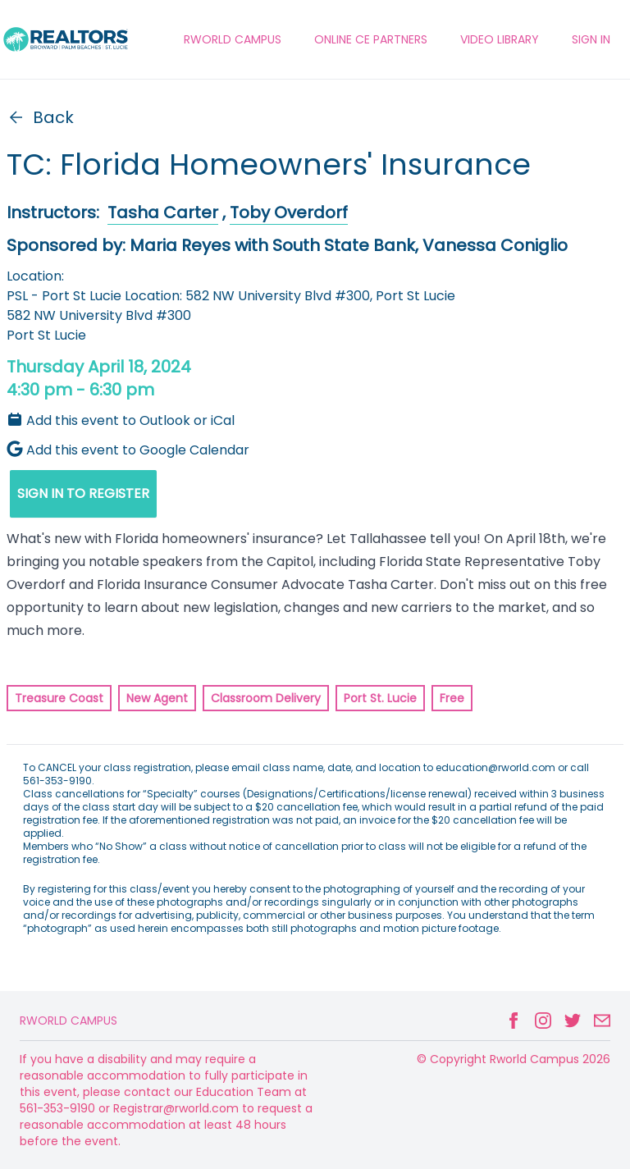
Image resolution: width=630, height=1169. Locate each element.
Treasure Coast (59, 698)
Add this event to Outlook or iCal (121, 420)
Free (452, 698)
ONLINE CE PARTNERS (370, 39)
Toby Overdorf (289, 212)
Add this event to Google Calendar (128, 450)
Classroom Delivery (266, 698)
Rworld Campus (68, 1020)
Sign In (591, 39)
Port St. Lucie (380, 698)
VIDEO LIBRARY (499, 39)
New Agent (157, 698)
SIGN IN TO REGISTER (83, 493)
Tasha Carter (162, 212)
